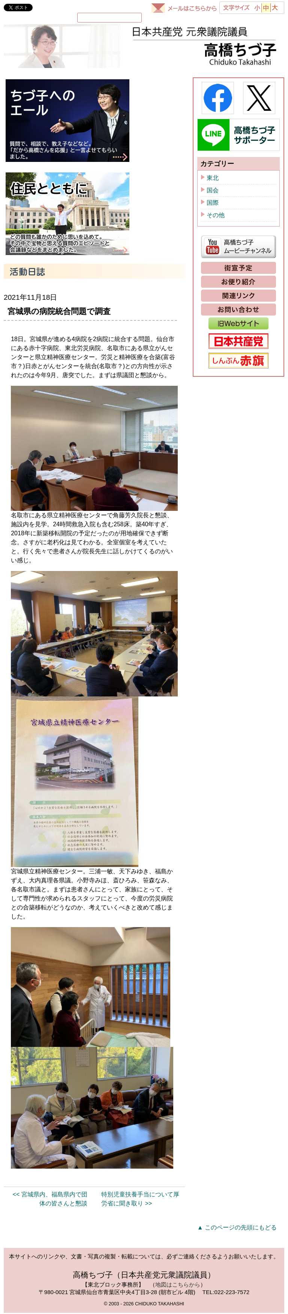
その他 (216, 216)
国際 (213, 204)
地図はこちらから (177, 1285)
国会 (213, 191)
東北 (213, 179)
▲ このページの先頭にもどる (237, 1228)
